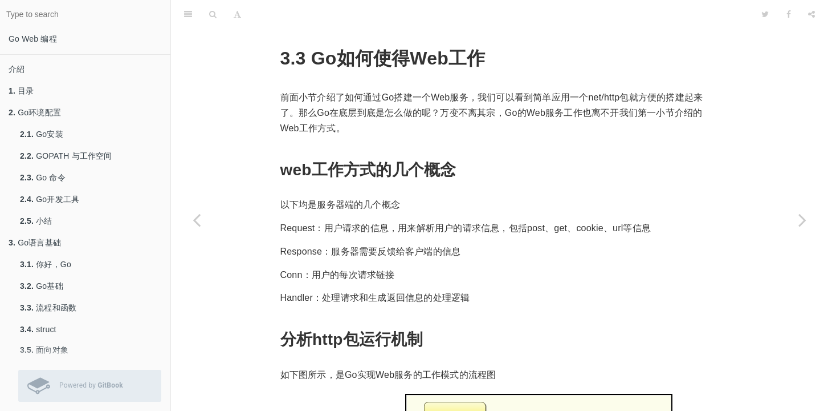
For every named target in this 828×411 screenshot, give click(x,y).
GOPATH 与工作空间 (66, 155)
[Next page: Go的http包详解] (802, 220)
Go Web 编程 (33, 38)
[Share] (811, 14)
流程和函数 (48, 307)
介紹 (17, 69)
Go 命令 (43, 177)
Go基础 (41, 286)
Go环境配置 (35, 112)
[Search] (213, 14)
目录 (21, 90)
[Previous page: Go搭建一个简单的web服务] (196, 220)
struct (38, 329)
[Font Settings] (237, 14)
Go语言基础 (35, 242)
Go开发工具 (49, 199)
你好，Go (45, 264)
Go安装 (41, 134)
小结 (36, 220)
